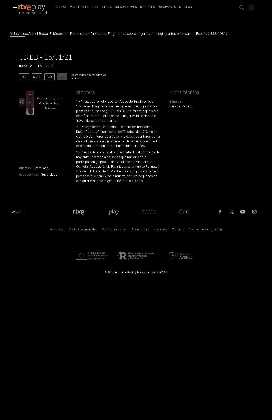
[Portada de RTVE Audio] (149, 212)
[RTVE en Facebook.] (220, 212)
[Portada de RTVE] (79, 212)
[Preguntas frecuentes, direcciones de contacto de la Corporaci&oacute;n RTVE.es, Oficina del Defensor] (178, 230)
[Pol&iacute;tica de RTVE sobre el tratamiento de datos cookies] (114, 230)
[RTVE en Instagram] (254, 212)
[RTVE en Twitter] (231, 212)
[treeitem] (61, 7)
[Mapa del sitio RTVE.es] (160, 230)
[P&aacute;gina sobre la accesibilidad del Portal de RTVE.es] (140, 230)
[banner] (35, 7)
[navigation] (140, 7)
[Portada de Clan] (184, 212)
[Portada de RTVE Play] (114, 212)
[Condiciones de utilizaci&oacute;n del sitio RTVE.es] (57, 230)
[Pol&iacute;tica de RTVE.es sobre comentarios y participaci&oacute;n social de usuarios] (205, 230)
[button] (14, 7)
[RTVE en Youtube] (243, 212)
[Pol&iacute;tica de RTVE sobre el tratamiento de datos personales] (83, 230)
